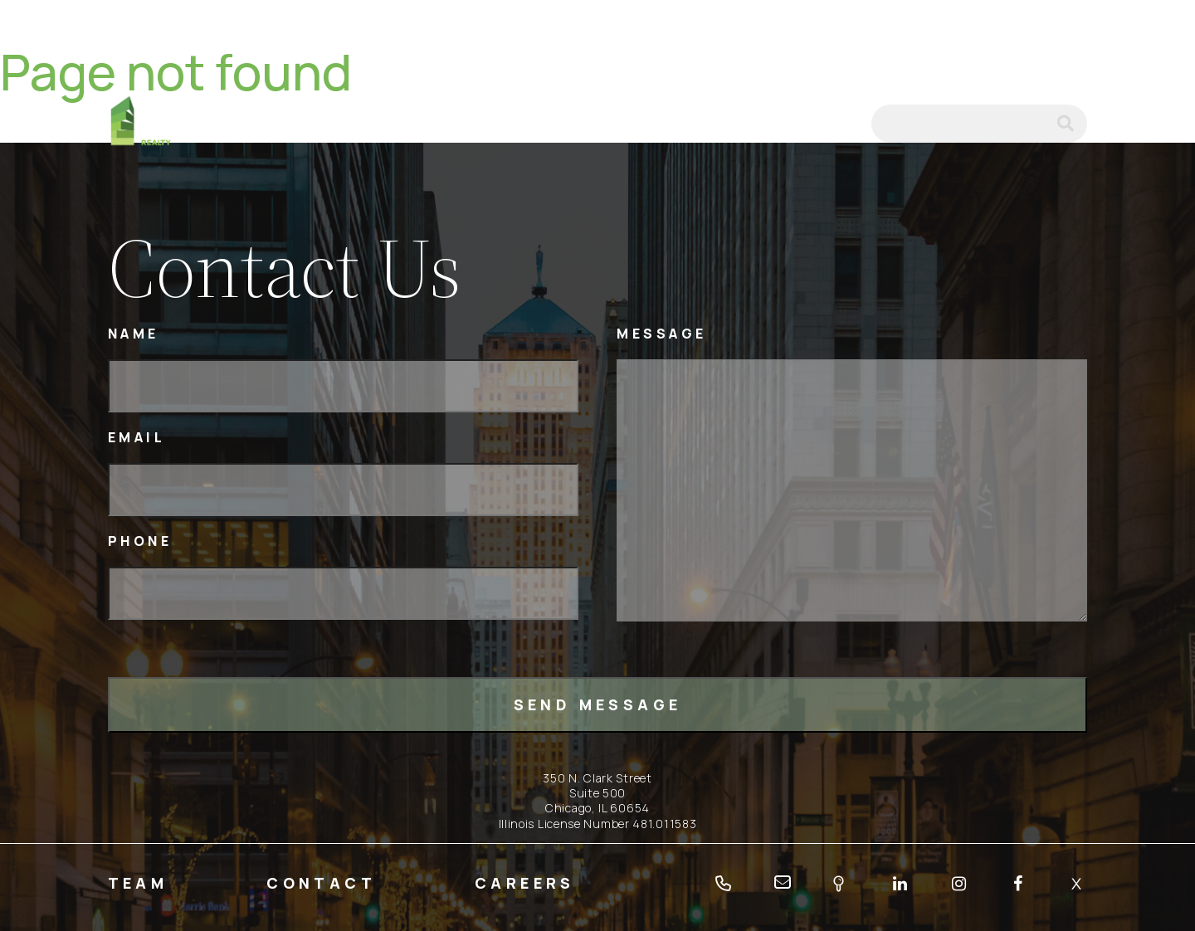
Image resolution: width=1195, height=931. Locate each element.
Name (133, 334)
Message (662, 334)
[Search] (979, 124)
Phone (140, 541)
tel (793, 123)
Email (137, 437)
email (836, 123)
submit (1072, 124)
